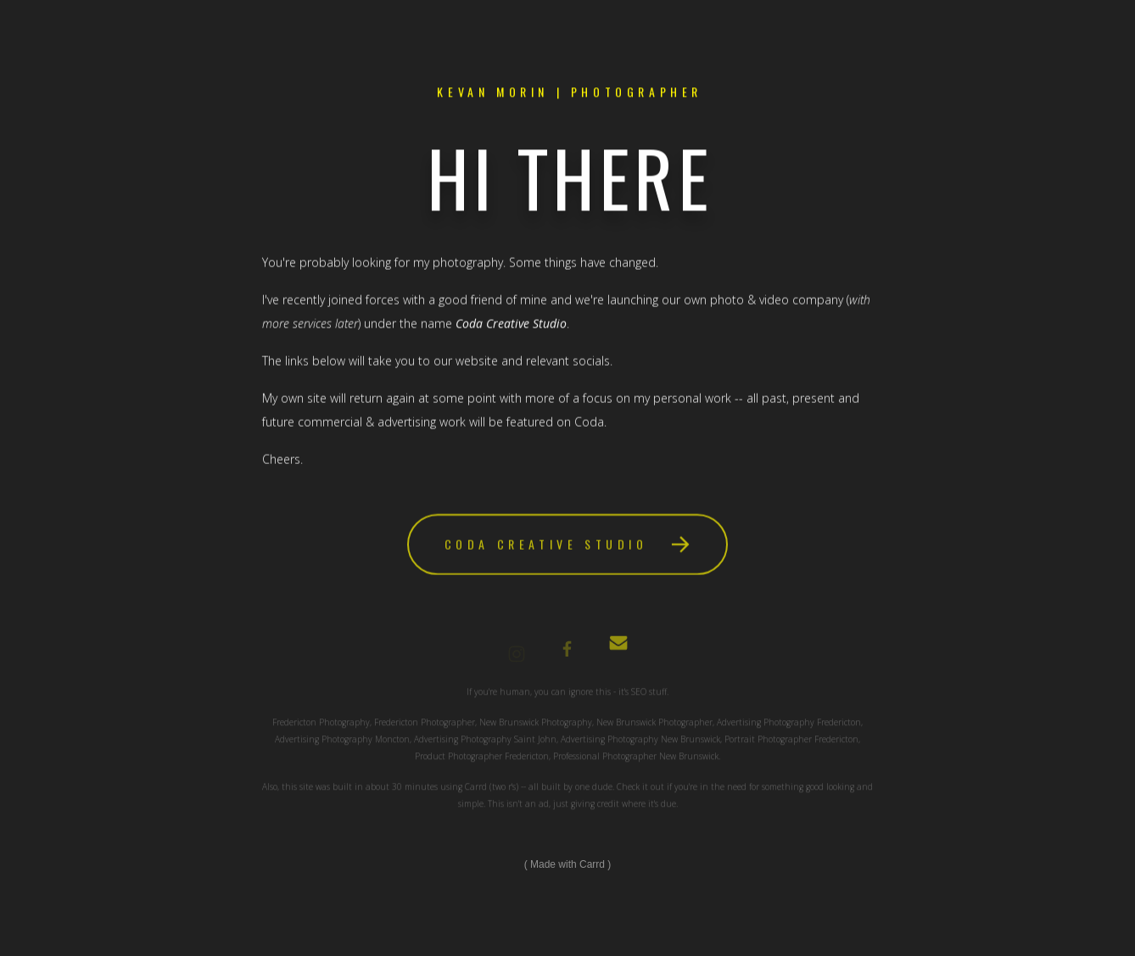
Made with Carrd (567, 864)
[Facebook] (567, 654)
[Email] (618, 649)
